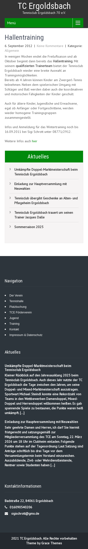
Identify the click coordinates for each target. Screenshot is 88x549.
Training (14, 323)
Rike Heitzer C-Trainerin (66, 153)
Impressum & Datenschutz (25, 335)
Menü (11, 22)
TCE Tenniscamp (16, 153)
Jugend (14, 318)
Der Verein (16, 295)
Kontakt (14, 329)
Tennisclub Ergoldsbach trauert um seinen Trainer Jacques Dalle (43, 214)
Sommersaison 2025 (28, 227)
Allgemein (12, 50)
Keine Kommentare (50, 46)
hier (34, 141)
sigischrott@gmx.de (25, 513)
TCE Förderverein (20, 312)
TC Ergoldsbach (44, 6)
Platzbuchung (18, 306)
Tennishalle (16, 301)
